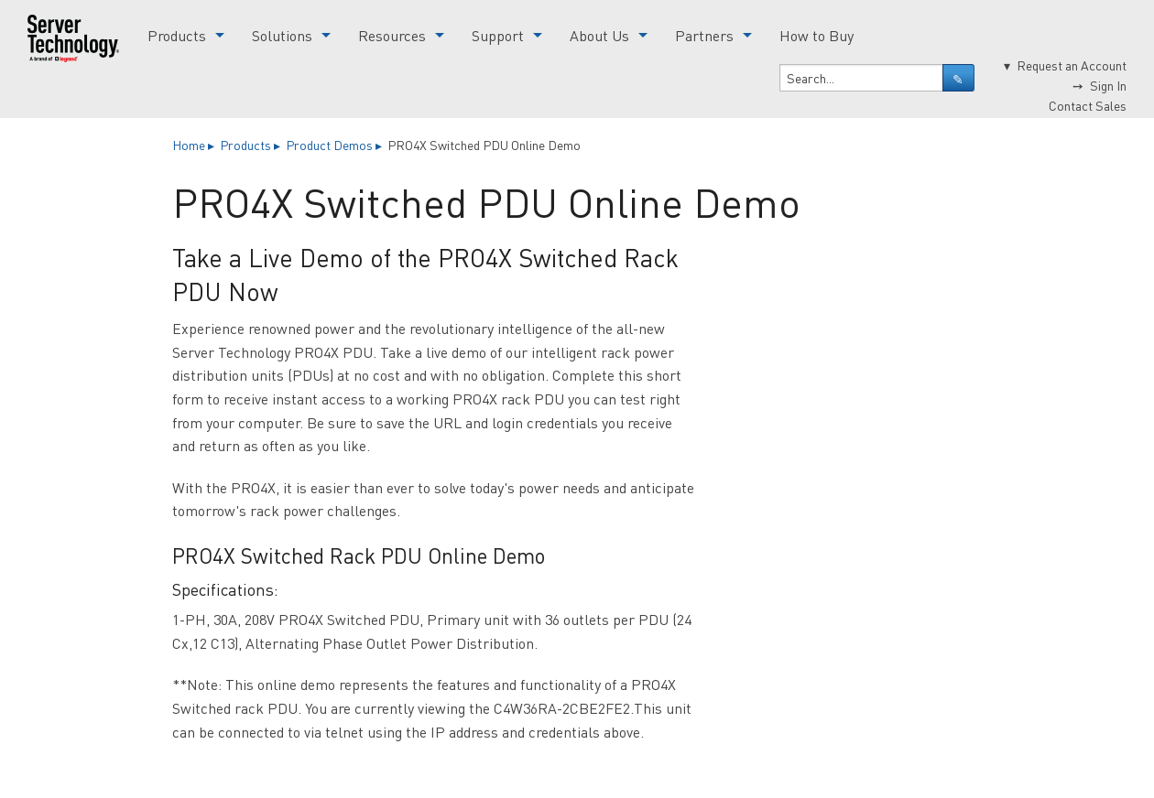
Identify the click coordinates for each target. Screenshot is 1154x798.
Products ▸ (251, 144)
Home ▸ (194, 144)
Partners (704, 35)
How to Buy (816, 35)
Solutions (282, 35)
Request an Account (1072, 65)
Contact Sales (1088, 105)
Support (498, 35)
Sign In (1108, 85)
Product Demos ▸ (335, 144)
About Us (599, 35)
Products (176, 35)
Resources (392, 35)
